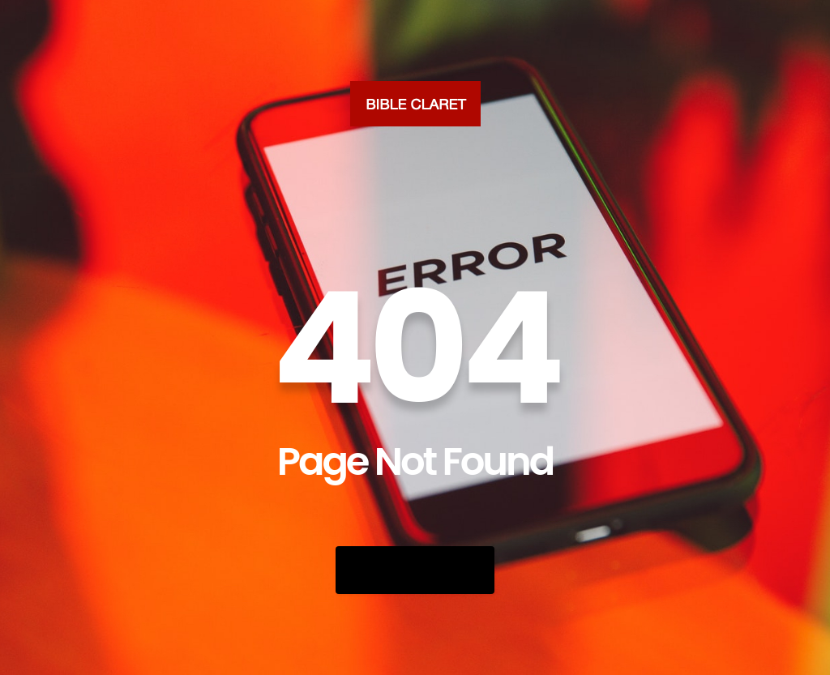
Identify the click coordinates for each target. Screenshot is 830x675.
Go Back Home (415, 570)
